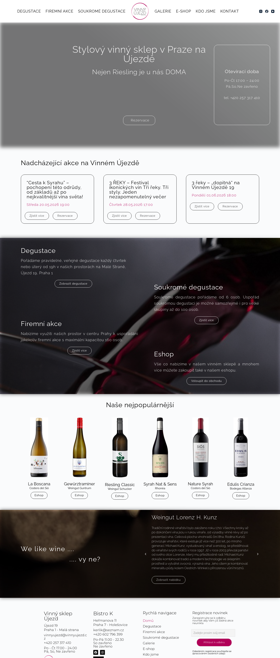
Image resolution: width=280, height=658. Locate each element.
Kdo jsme (206, 11)
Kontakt (229, 11)
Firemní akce (59, 11)
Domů (148, 621)
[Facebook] (266, 11)
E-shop (183, 11)
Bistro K (103, 613)
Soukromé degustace (102, 11)
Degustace (29, 11)
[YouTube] (272, 11)
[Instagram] (260, 11)
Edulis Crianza (240, 484)
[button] (145, 553)
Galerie (163, 11)
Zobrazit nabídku (168, 580)
